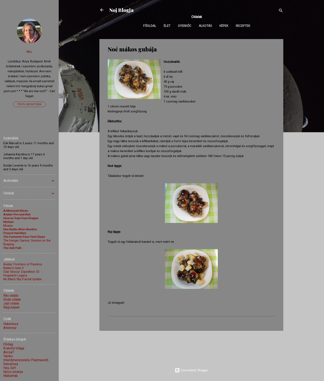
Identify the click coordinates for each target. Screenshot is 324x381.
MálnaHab (10, 376)
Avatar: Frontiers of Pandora (22, 264)
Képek (223, 26)
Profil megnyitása (29, 104)
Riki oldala (10, 296)
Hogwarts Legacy (15, 275)
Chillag (8, 344)
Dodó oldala (12, 299)
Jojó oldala (11, 303)
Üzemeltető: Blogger (191, 370)
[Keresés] (280, 11)
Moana (8, 225)
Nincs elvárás (13, 372)
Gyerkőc (184, 26)
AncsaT (8, 352)
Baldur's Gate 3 (13, 268)
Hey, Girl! (9, 368)
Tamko (8, 356)
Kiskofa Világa (13, 348)
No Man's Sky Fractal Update (22, 279)
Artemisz (10, 328)
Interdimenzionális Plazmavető (25, 360)
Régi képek (11, 307)
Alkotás (205, 26)
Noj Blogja (121, 10)
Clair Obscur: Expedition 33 (21, 272)
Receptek (243, 26)
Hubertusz (10, 324)
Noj (29, 51)
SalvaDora (10, 364)
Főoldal (149, 26)
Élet (167, 26)
